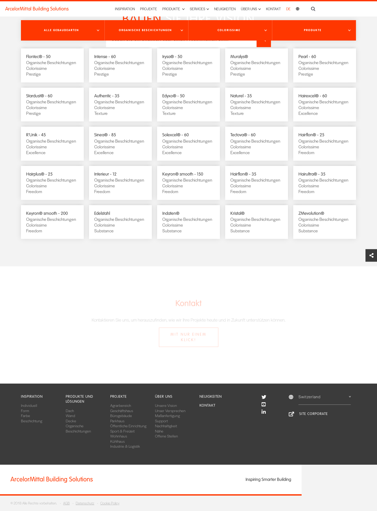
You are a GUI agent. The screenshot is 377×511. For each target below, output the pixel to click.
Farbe (25, 415)
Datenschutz (85, 503)
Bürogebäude (121, 415)
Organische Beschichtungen (78, 428)
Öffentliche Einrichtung (128, 425)
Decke (71, 420)
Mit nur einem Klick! (188, 337)
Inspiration (125, 8)
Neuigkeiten (225, 8)
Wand (70, 415)
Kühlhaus (117, 441)
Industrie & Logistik (125, 446)
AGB (66, 503)
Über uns (164, 396)
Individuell (29, 405)
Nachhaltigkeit (166, 425)
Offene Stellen (166, 436)
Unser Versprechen (170, 410)
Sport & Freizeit (122, 431)
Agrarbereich (120, 405)
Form (25, 410)
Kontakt (273, 8)
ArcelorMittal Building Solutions (37, 9)
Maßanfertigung (167, 415)
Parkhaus (117, 420)
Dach (70, 410)
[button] (63, 30)
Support (161, 420)
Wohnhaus (118, 436)
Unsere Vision (166, 405)
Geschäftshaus (121, 410)
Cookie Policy (109, 503)
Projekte (148, 8)
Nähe (159, 431)
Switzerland (324, 396)
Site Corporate (313, 414)
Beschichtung (31, 420)
